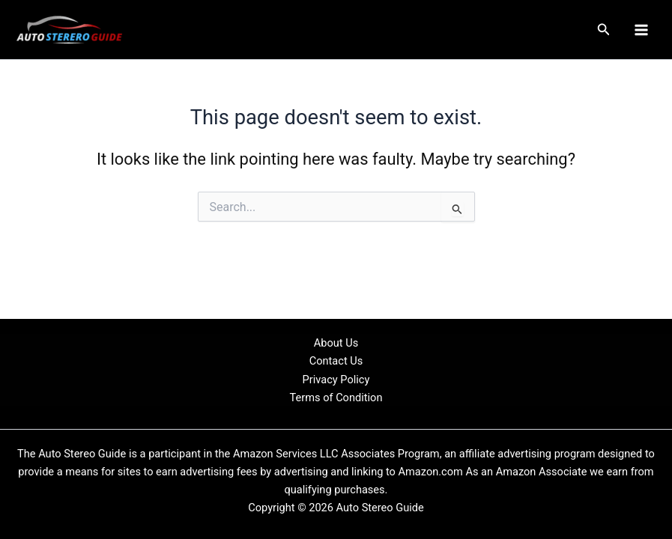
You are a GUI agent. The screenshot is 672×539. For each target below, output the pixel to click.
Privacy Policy (336, 379)
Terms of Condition (336, 397)
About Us (336, 343)
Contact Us (336, 361)
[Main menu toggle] (641, 30)
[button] (604, 29)
